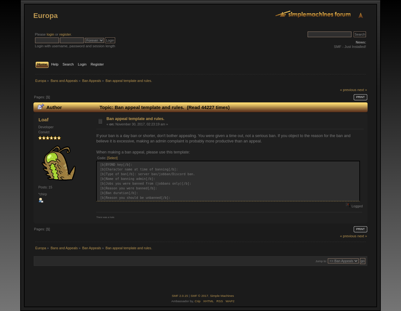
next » (362, 90)
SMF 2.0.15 (180, 295)
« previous (348, 90)
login (50, 34)
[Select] (112, 158)
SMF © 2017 (199, 295)
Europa (45, 16)
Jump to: (321, 261)
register (65, 34)
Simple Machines (222, 295)
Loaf (43, 119)
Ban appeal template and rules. (135, 119)
